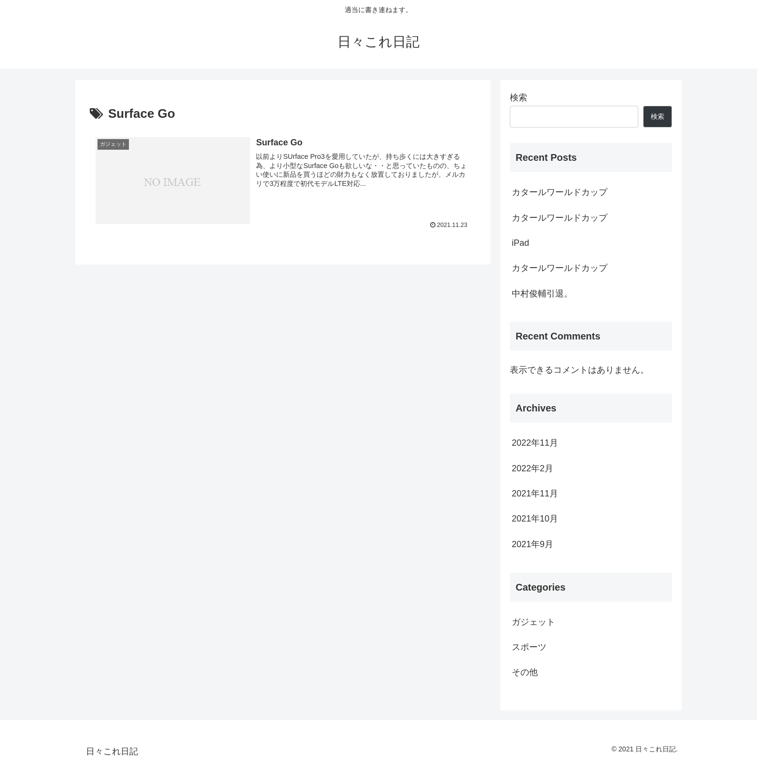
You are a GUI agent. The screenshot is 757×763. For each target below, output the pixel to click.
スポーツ (529, 647)
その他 (525, 672)
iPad (520, 243)
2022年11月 (535, 443)
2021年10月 (535, 518)
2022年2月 (532, 468)
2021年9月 (532, 544)
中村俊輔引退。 (542, 293)
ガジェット (533, 622)
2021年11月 (535, 493)
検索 (518, 97)
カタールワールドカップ (559, 192)
